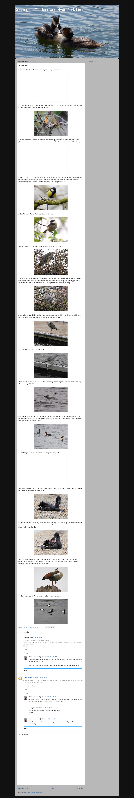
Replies (28, 653)
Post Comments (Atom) (34, 792)
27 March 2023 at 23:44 (49, 719)
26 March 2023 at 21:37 (39, 637)
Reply (25, 649)
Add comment (24, 734)
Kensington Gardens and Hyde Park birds (49, 10)
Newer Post (23, 788)
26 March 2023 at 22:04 (49, 657)
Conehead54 (27, 677)
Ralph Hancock (34, 657)
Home (51, 788)
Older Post (78, 788)
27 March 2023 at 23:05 (44, 708)
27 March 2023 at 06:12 (49, 697)
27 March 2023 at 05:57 (39, 677)
